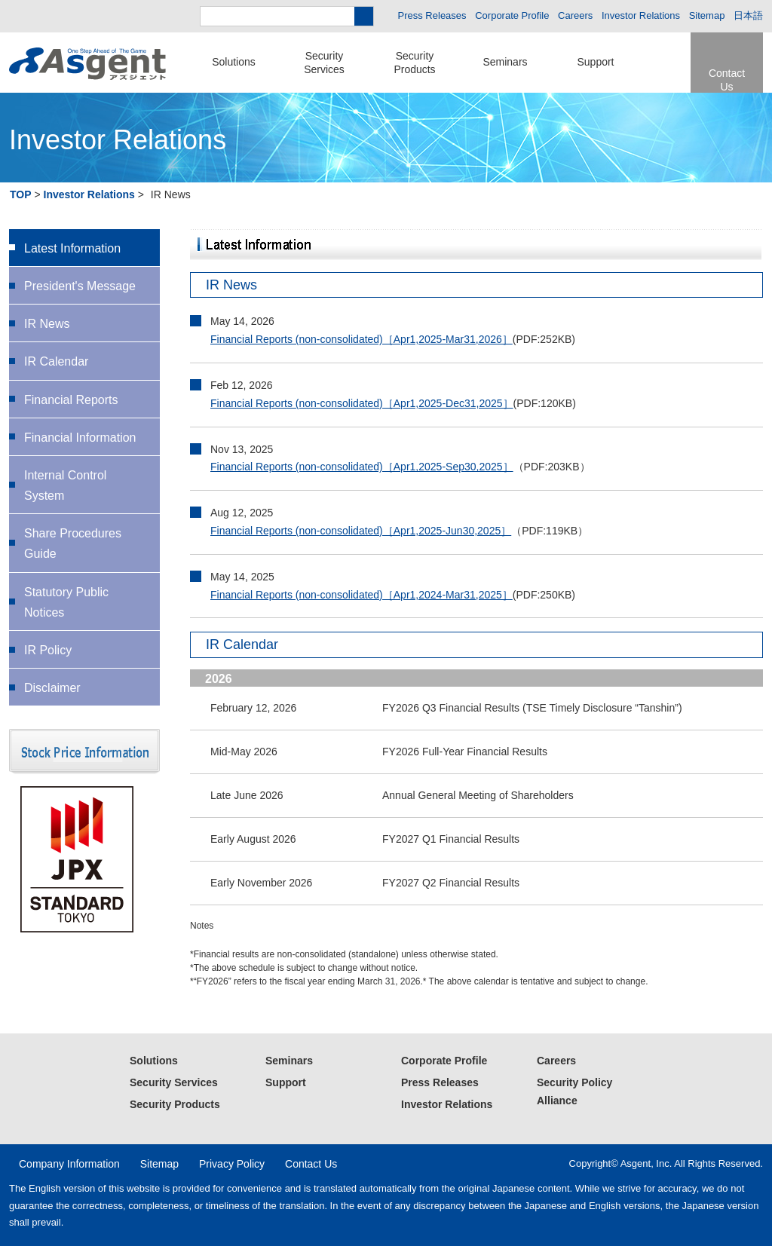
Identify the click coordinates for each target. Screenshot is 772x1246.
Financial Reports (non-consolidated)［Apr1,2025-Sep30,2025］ (361, 467)
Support (595, 62)
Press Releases (432, 15)
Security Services (174, 1082)
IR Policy (48, 650)
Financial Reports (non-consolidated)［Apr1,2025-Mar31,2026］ (361, 339)
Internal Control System (65, 485)
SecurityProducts (414, 62)
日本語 (748, 15)
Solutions (234, 62)
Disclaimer (52, 687)
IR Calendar (56, 361)
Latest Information (72, 248)
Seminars (504, 62)
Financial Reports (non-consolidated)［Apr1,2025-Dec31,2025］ (361, 403)
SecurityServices (324, 62)
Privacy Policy (232, 1164)
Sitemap (707, 15)
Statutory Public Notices (66, 602)
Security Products (175, 1104)
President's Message (80, 286)
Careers (575, 15)
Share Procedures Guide (72, 543)
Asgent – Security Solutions (87, 64)
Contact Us (727, 80)
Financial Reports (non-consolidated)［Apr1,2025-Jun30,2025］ (360, 531)
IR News (46, 323)
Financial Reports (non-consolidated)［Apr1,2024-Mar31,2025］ (361, 595)
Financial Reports (71, 399)
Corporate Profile (512, 15)
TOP (21, 194)
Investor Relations (641, 15)
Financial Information (80, 437)
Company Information (69, 1164)
